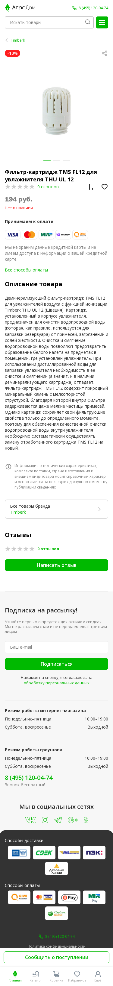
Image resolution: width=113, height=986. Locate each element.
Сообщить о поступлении (56, 957)
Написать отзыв (57, 565)
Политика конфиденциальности (57, 946)
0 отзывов (48, 186)
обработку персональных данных (56, 682)
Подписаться (57, 664)
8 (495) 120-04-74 (28, 777)
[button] (47, 160)
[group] (56, 111)
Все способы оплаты (26, 270)
